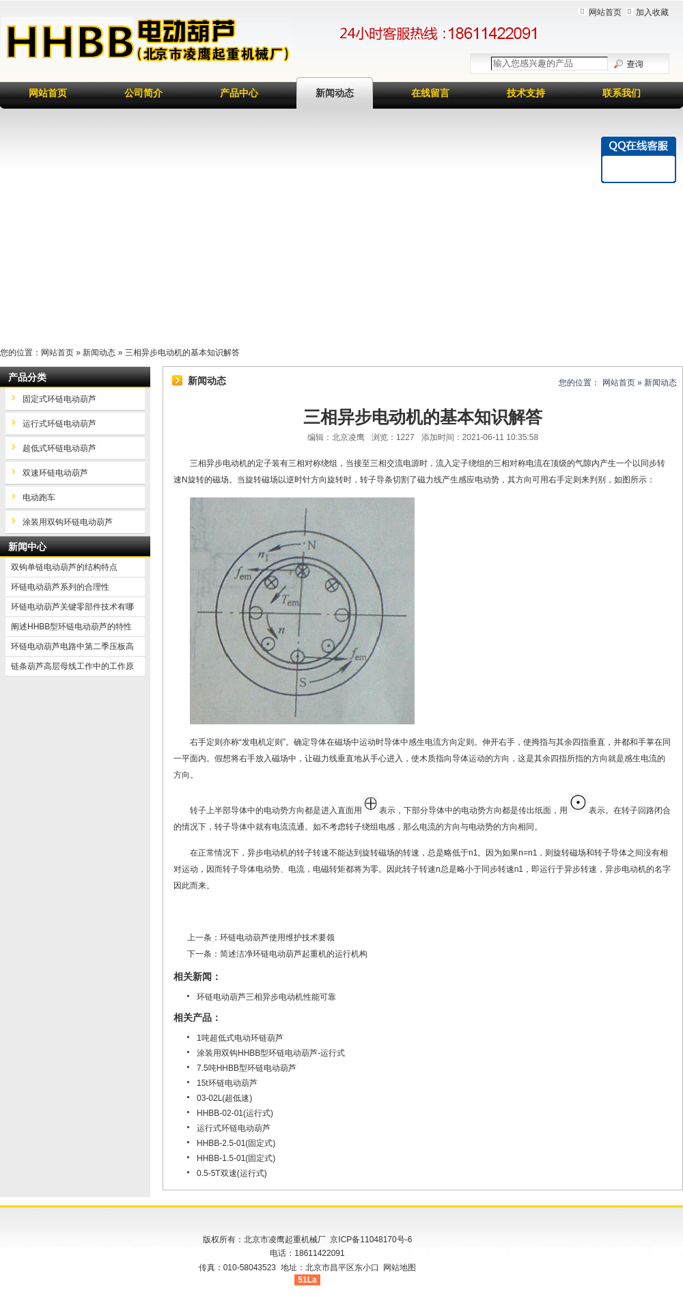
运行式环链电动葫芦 (233, 1128)
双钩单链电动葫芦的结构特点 (64, 567)
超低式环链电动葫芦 (59, 448)
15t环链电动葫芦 (227, 1083)
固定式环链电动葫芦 (59, 399)
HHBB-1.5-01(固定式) (236, 1158)
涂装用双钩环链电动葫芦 (68, 522)
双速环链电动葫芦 (55, 473)
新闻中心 (27, 546)
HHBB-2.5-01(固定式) (236, 1143)
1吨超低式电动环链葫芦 (240, 1038)
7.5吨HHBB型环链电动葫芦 (246, 1068)
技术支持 (526, 92)
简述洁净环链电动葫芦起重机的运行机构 (293, 954)
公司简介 (143, 92)
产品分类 (27, 377)
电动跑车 (39, 497)
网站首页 (605, 12)
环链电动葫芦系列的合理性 (60, 587)
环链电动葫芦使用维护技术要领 (277, 937)
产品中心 (239, 92)
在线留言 (430, 92)
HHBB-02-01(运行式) (235, 1113)
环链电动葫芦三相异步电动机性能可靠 (266, 997)
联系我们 (621, 92)
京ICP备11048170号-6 (371, 1239)
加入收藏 (652, 12)
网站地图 (399, 1267)
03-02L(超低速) (224, 1098)
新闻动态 (335, 92)
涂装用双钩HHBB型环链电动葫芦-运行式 (271, 1053)
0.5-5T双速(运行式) (232, 1173)
